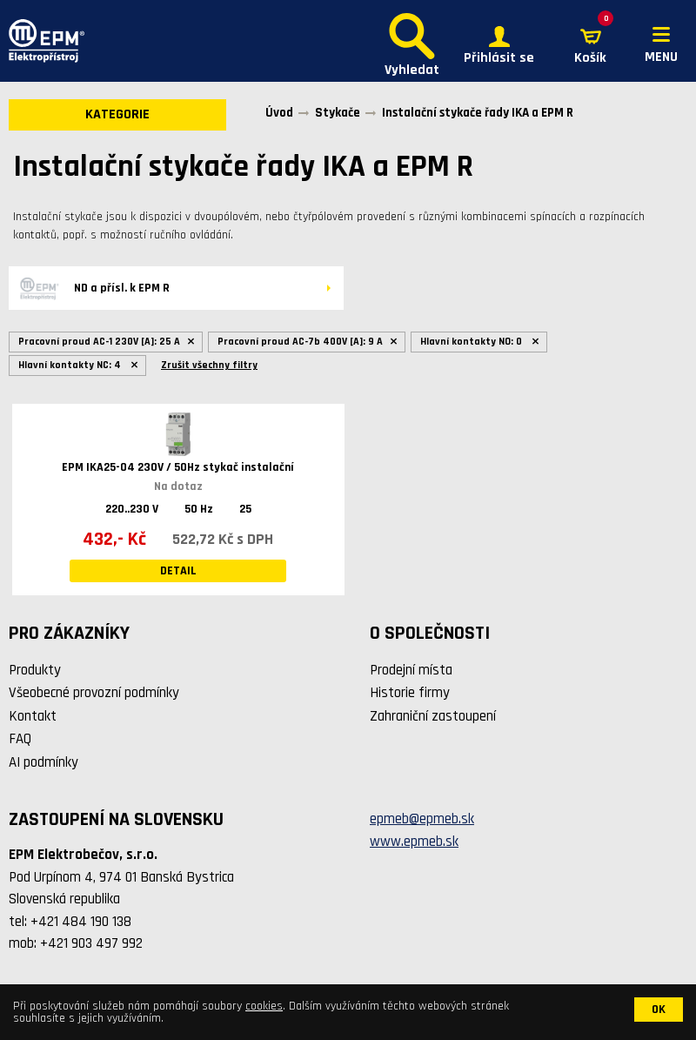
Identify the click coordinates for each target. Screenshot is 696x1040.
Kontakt (33, 716)
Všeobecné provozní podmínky (94, 692)
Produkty (35, 670)
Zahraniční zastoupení (433, 716)
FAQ (20, 738)
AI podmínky (43, 762)
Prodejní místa (411, 670)
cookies (264, 1006)
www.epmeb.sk (414, 841)
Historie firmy (410, 692)
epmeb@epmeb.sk (422, 819)
